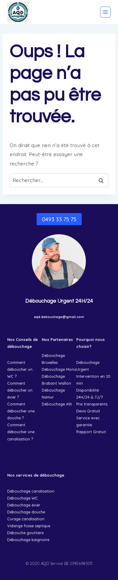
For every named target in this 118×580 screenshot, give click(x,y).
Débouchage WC (22, 498)
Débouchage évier (23, 505)
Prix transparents (91, 404)
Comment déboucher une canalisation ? (21, 431)
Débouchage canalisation (30, 491)
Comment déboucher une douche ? (21, 411)
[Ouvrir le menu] (105, 12)
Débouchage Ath (57, 404)
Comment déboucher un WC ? (19, 369)
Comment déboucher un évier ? (19, 390)
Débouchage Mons (59, 369)
